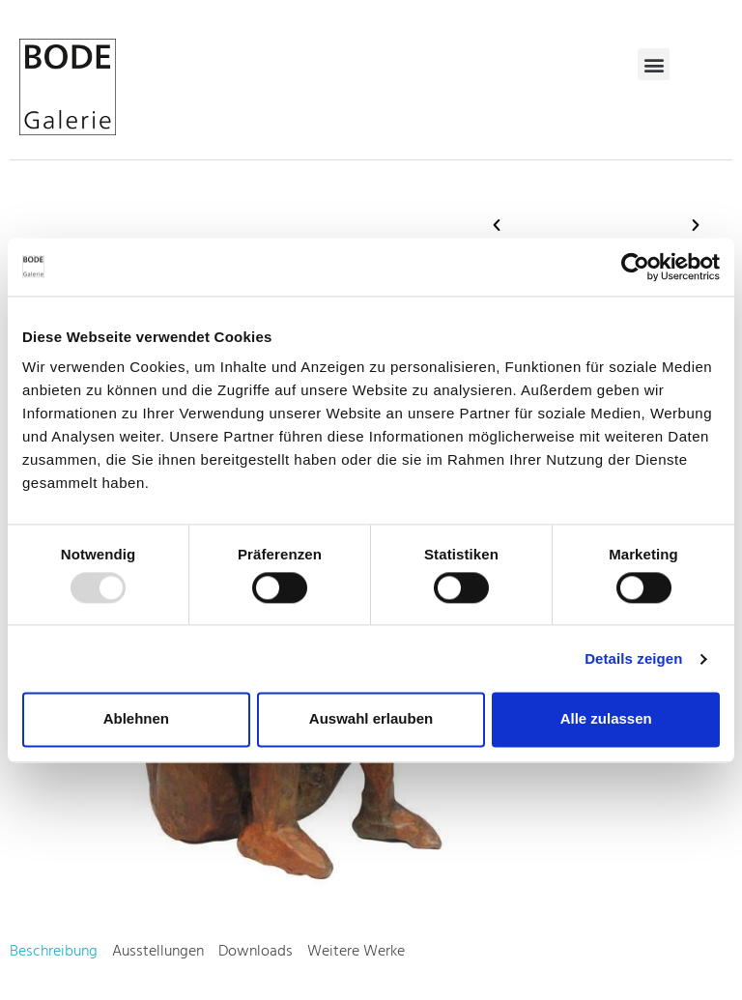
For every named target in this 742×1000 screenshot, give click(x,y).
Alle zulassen (606, 719)
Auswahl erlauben (371, 719)
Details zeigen (633, 658)
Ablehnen (136, 719)
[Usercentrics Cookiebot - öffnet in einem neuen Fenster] (635, 266)
